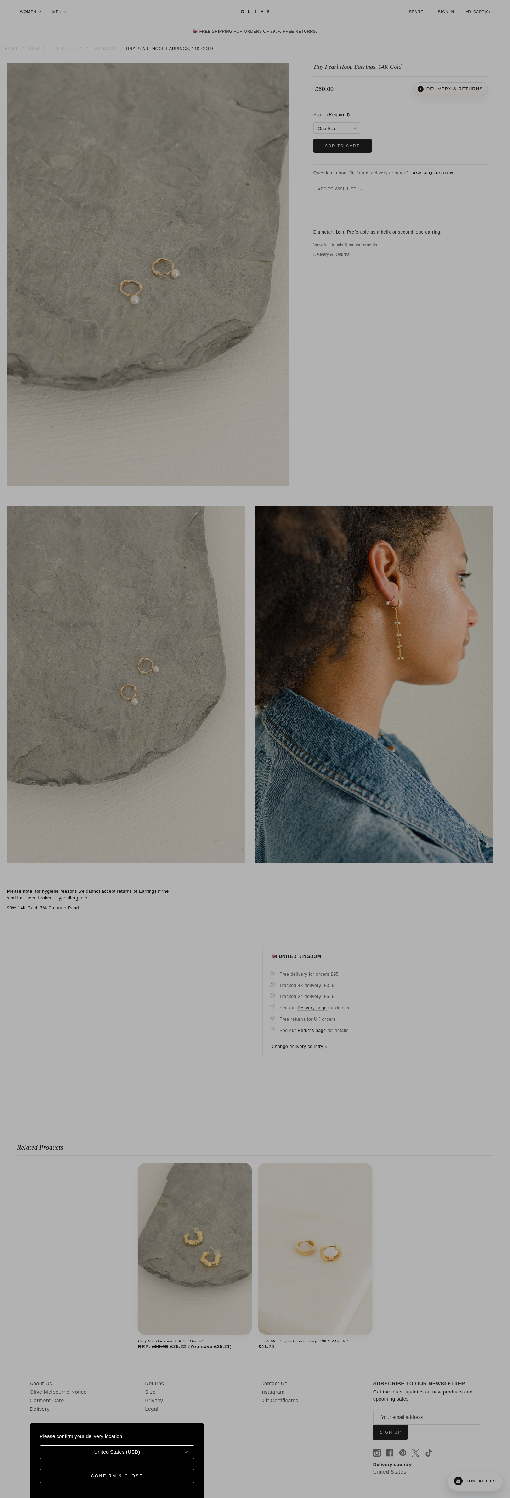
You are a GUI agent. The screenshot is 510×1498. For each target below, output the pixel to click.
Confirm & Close (117, 1476)
